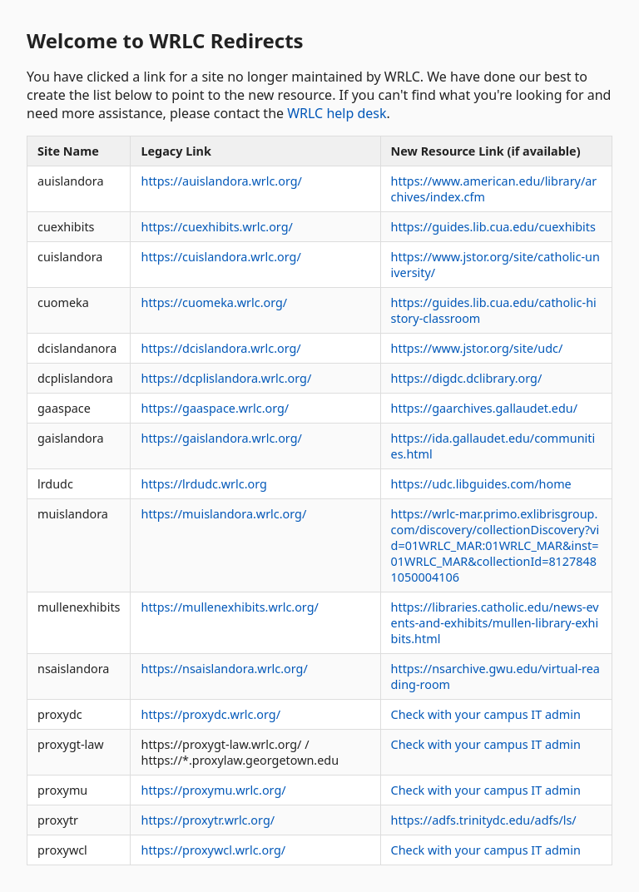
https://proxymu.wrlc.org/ (213, 790)
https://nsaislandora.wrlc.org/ (224, 668)
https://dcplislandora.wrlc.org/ (226, 378)
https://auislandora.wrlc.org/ (221, 181)
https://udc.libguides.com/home (481, 484)
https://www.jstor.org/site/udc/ (477, 348)
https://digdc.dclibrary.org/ (466, 378)
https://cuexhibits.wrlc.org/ (216, 227)
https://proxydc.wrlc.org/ (210, 714)
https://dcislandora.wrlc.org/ (220, 348)
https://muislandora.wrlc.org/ (223, 514)
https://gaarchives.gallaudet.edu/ (484, 408)
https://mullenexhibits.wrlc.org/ (229, 607)
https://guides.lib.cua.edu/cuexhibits (493, 227)
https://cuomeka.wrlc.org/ (214, 302)
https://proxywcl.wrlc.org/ (213, 850)
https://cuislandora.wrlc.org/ (220, 257)
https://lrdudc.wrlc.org (203, 484)
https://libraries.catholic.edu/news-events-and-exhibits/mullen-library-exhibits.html (495, 623)
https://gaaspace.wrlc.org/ (215, 408)
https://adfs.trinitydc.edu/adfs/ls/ (484, 820)
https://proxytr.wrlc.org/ (208, 820)
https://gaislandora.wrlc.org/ (221, 438)
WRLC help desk (336, 113)
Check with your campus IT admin (486, 714)
